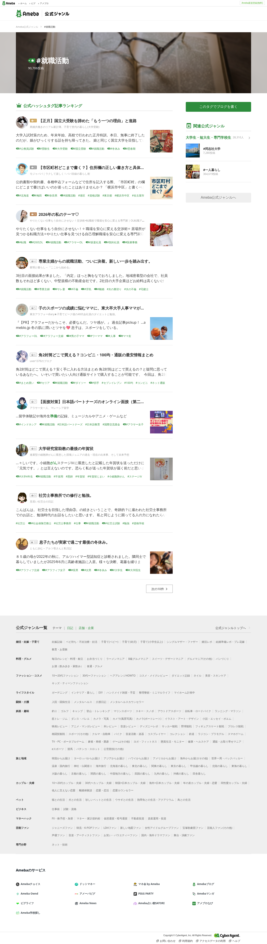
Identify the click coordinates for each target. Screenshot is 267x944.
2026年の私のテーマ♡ (59, 214)
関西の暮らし (98, 773)
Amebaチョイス (30, 884)
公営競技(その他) (113, 749)
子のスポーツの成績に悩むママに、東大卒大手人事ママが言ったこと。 (101, 308)
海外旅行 (101, 766)
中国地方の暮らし (120, 773)
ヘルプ (234, 940)
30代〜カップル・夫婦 (98, 783)
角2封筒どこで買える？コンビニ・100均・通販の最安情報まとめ (96, 354)
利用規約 (186, 940)
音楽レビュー (128, 726)
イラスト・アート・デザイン (182, 719)
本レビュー (110, 726)
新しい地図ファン (130, 828)
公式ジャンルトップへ (233, 628)
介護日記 (101, 702)
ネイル (197, 675)
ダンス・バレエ (80, 719)
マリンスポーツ (123, 711)
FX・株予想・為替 (62, 818)
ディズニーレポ (149, 726)
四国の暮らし (142, 773)
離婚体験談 (85, 790)
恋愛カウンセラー (123, 790)
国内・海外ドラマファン (155, 835)
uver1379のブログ (41, 361)
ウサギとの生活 (124, 800)
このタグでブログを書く (218, 106)
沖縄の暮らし (181, 773)
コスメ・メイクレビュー (153, 675)
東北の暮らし (140, 766)
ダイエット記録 (181, 675)
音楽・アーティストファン (84, 835)
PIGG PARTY (145, 893)
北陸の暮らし (220, 766)
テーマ (57, 628)
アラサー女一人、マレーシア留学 (49, 408)
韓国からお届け (61, 758)
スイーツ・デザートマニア (167, 659)
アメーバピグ (87, 893)
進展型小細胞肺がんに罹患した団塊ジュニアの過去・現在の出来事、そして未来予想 (79, 455)
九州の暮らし (162, 773)
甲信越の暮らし (199, 766)
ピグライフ (26, 903)
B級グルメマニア (138, 659)
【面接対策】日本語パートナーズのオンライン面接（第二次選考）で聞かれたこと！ (113, 401)
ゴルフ (65, 711)
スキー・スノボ (145, 711)
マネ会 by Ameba (148, 884)
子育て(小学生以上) (151, 642)
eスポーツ (58, 749)
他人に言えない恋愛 (63, 790)
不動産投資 (137, 818)
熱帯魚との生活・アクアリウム (155, 800)
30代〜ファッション (94, 675)
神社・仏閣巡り (83, 766)
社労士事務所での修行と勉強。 (66, 495)
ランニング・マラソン (228, 711)
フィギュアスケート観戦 (209, 726)
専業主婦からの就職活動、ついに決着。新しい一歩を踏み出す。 (95, 261)
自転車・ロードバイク (198, 711)
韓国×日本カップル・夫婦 (130, 783)
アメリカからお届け (164, 758)
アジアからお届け (114, 758)
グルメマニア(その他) (199, 659)
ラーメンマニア (115, 659)
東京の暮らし (178, 766)
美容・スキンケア (215, 675)
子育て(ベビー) (109, 642)
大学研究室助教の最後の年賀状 (66, 448)
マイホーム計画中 (184, 692)
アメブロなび (204, 903)
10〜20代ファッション (65, 675)
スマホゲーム (235, 734)
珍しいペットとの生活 (98, 800)
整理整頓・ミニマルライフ (154, 692)
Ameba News (87, 903)
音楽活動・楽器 (135, 734)
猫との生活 (58, 800)
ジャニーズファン (62, 828)
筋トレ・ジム (60, 719)
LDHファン (110, 828)
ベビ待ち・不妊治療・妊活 (81, 642)
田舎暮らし (199, 773)
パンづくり (222, 659)
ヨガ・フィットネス (145, 741)
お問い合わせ (166, 940)
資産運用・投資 (157, 818)
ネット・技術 (60, 844)
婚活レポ (207, 642)
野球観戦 (186, 726)
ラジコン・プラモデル (211, 734)
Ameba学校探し (30, 913)
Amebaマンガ (205, 893)
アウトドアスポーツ (169, 711)
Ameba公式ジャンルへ (218, 197)
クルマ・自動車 (101, 734)
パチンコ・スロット (88, 749)
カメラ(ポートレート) (148, 719)
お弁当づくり (95, 659)
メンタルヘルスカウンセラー (127, 702)
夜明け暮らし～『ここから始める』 (51, 267)
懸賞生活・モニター (172, 741)
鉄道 (191, 734)
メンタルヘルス (83, 702)
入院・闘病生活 (61, 702)
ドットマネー (87, 884)
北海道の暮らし (119, 766)
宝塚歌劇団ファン (193, 828)
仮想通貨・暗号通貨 (115, 818)
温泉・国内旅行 (61, 766)
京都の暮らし (79, 773)
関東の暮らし (159, 766)
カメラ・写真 (101, 719)
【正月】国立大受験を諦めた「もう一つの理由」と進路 (88, 120)
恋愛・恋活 (102, 790)
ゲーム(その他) (121, 741)
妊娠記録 (57, 642)
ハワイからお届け (138, 758)
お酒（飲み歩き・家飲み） (67, 666)
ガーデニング (60, 692)
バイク (118, 734)
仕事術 (56, 809)
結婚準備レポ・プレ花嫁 (230, 642)
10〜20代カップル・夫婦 (66, 783)
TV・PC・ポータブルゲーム (68, 741)
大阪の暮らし (60, 773)
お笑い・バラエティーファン (121, 835)
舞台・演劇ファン (184, 835)
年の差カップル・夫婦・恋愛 (200, 783)
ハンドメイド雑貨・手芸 (120, 692)
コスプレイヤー (157, 734)
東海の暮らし (239, 766)
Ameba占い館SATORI (151, 903)
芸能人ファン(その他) (219, 828)
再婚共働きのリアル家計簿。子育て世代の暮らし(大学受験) (64, 127)
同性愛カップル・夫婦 (234, 783)
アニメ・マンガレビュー (85, 726)
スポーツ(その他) (78, 734)
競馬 (70, 749)
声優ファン (58, 835)
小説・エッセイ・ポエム (217, 719)
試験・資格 (69, 809)
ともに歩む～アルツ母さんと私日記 (51, 548)
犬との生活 (75, 800)
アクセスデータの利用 (211, 940)
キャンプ (77, 711)
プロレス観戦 (235, 726)
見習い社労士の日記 (41, 501)
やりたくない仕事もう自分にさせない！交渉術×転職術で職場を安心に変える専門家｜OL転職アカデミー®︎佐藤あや (97, 220)
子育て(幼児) (129, 642)
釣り (54, 711)
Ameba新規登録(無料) (252, 3)
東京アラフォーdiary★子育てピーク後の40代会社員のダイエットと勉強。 (73, 314)
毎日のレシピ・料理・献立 (67, 659)
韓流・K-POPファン (88, 828)
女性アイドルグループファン (162, 828)
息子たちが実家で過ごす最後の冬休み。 (74, 542)
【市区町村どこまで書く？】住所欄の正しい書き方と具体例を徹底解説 (101, 167)
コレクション (177, 734)
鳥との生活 (184, 800)
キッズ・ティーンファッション (70, 683)
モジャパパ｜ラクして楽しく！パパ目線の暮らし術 (60, 174)
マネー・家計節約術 (88, 818)
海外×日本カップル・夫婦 (164, 783)
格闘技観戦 (58, 734)
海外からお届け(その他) (194, 758)
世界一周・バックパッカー (227, 758)
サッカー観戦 (169, 726)
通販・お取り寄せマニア (227, 741)
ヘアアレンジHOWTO (122, 675)
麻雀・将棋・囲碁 (98, 741)
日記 (70, 628)
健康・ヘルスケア (198, 741)
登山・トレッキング (98, 711)
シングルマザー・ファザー (182, 642)
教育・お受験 (60, 649)
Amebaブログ (205, 884)
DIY (100, 692)
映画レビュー (60, 726)
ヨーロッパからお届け (87, 758)
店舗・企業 (86, 628)
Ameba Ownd (29, 893)
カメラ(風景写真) (122, 719)
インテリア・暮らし (83, 692)
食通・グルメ (95, 666)
